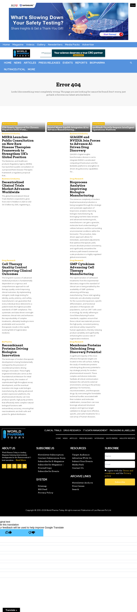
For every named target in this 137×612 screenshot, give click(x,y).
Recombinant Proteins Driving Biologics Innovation (15, 346)
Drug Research (76, 178)
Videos (30, 44)
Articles (30, 62)
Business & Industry (10, 124)
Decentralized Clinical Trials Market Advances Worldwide (15, 187)
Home (6, 44)
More (31, 69)
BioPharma (97, 62)
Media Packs (72, 44)
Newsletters (55, 44)
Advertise (88, 44)
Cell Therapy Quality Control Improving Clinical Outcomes (16, 265)
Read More (21, 456)
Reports (81, 62)
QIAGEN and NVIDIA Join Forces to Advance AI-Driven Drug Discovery (85, 143)
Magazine (18, 44)
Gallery (41, 44)
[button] (131, 62)
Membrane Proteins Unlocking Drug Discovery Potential (85, 344)
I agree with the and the (119, 469)
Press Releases (49, 62)
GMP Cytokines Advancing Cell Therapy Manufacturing (82, 265)
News (17, 62)
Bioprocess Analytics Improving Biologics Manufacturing (86, 187)
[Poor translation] (31, 529)
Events (68, 62)
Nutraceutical (14, 69)
